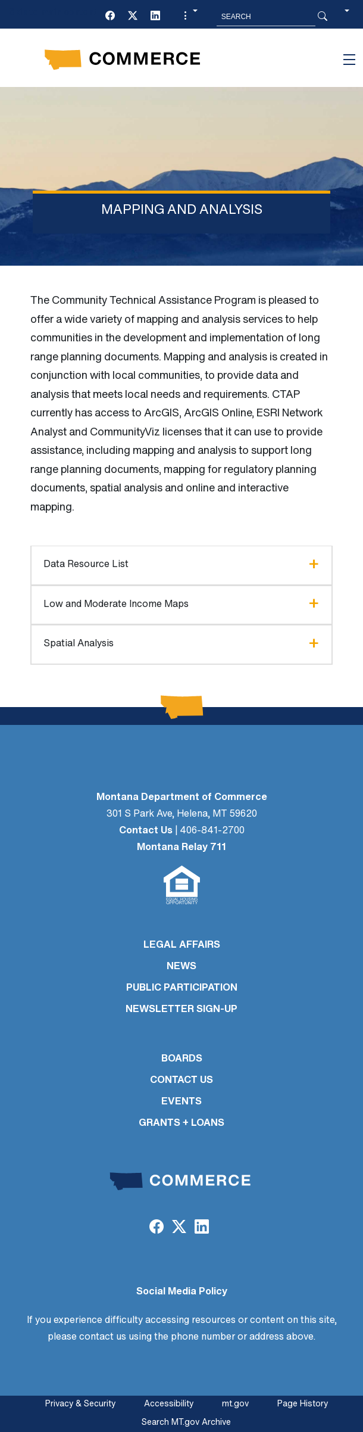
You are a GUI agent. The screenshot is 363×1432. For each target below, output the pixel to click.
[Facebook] (110, 17)
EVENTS (181, 1102)
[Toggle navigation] (349, 59)
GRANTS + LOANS (181, 1123)
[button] (189, 17)
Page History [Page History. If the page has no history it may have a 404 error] (302, 1404)
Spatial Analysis (78, 644)
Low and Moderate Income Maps (116, 604)
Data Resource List (86, 564)
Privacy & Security (80, 1404)
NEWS (181, 967)
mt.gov (235, 1404)
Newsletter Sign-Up (181, 1009)
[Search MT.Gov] (266, 16)
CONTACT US (181, 1080)
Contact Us (146, 831)
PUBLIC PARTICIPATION (181, 988)
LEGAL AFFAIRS (181, 945)
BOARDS (181, 1059)
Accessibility (168, 1404)
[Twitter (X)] (132, 17)
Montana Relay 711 (181, 847)
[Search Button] (322, 16)
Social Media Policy (181, 1292)
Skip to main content (52, 12)
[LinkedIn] (155, 17)
